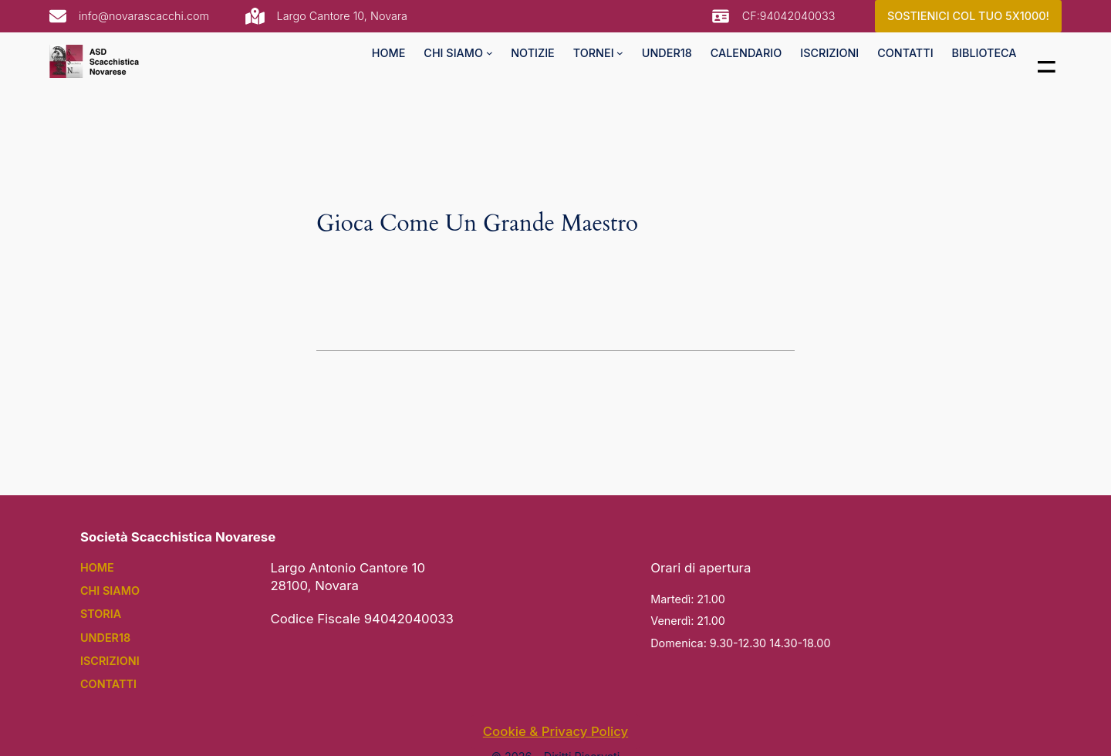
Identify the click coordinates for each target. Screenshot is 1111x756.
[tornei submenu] (619, 52)
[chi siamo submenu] (489, 52)
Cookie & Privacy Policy (555, 731)
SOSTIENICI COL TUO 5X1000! (968, 15)
